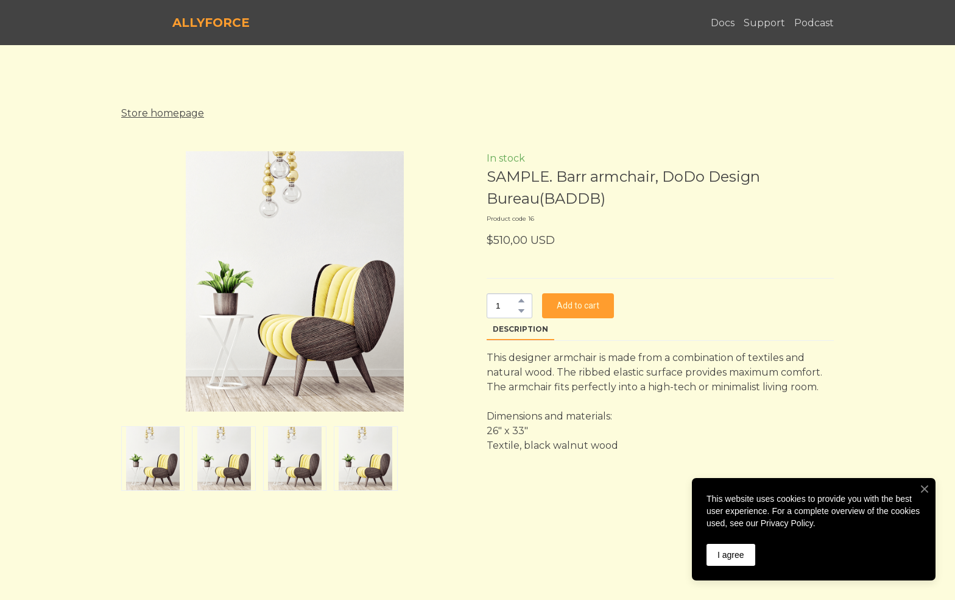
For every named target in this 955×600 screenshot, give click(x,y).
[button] (521, 300)
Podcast (814, 23)
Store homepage (162, 113)
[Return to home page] (140, 22)
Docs (723, 23)
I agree (730, 555)
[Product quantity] (506, 306)
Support (764, 23)
